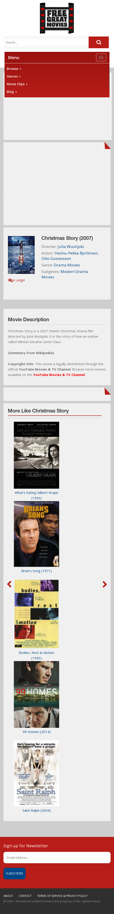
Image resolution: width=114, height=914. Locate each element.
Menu (13, 57)
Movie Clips (17, 84)
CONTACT (25, 896)
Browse (14, 68)
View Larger (16, 280)
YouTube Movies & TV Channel (59, 374)
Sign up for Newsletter (25, 845)
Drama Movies (67, 265)
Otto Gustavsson (56, 258)
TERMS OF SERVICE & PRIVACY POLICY (62, 896)
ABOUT (8, 896)
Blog (12, 91)
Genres (14, 76)
